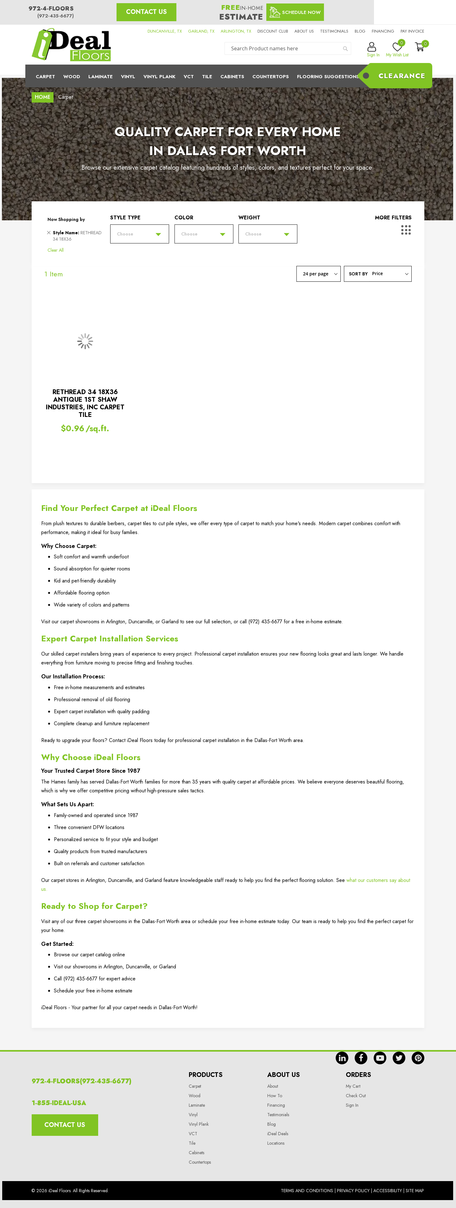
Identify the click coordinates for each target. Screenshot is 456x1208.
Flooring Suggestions (328, 76)
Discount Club (272, 31)
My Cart (353, 1086)
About (272, 1086)
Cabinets (232, 76)
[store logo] (71, 44)
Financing (383, 31)
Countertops (200, 1162)
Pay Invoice (412, 31)
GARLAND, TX (201, 31)
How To (274, 1095)
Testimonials (334, 31)
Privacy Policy (353, 1190)
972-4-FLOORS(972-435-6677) (81, 1081)
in (342, 1058)
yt (380, 1058)
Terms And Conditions (307, 1190)
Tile (207, 76)
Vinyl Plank (159, 76)
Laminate (100, 76)
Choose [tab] (125, 234)
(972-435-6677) (55, 15)
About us (304, 31)
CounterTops (270, 76)
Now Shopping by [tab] (66, 219)
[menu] (228, 76)
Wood (71, 76)
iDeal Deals (277, 1133)
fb (361, 1058)
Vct (189, 76)
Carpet (45, 76)
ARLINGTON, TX (236, 31)
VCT (193, 1133)
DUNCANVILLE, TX (165, 31)
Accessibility (387, 1190)
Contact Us (146, 11)
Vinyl (128, 76)
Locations (275, 1143)
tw (399, 1058)
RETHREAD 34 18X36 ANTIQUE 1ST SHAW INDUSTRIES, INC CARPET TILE (85, 403)
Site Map (415, 1190)
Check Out (356, 1095)
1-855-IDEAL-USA (59, 1103)
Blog (360, 31)
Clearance (401, 76)
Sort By (358, 273)
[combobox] (288, 48)
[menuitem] (228, 76)
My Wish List (397, 50)
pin (418, 1058)
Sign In (352, 1105)
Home (42, 97)
